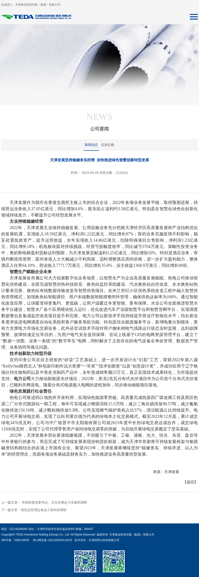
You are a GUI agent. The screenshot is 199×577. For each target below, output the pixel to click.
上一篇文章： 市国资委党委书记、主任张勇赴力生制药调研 (44, 502)
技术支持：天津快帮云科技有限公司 (96, 540)
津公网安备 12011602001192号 (51, 540)
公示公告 (107, 145)
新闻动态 (91, 145)
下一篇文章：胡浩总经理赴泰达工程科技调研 (34, 510)
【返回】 (190, 482)
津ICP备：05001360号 (15, 540)
